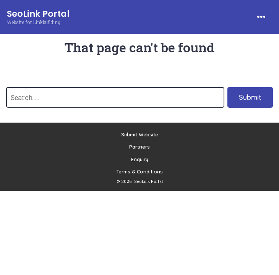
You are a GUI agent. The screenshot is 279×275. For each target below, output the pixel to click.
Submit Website (139, 134)
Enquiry (139, 159)
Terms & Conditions (139, 171)
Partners (139, 147)
